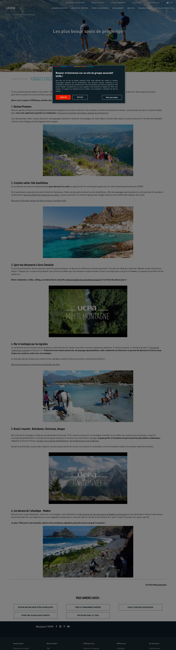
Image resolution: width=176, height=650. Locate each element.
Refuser (80, 97)
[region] (88, 84)
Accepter (63, 97)
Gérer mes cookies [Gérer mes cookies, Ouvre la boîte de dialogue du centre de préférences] (112, 97)
